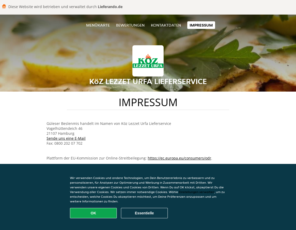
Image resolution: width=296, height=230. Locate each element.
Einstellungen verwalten (196, 192)
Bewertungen (130, 25)
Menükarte (98, 25)
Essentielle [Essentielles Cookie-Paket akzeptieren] (144, 213)
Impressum (201, 25)
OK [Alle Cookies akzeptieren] (93, 213)
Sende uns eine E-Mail (66, 138)
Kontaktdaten (166, 25)
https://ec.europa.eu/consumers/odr (179, 158)
